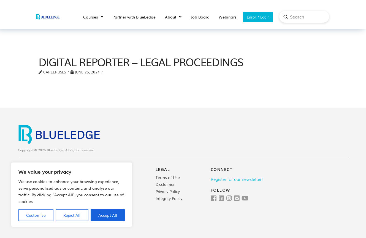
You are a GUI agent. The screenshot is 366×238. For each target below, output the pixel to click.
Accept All (107, 215)
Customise (36, 215)
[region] (71, 194)
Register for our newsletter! (237, 179)
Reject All (71, 215)
